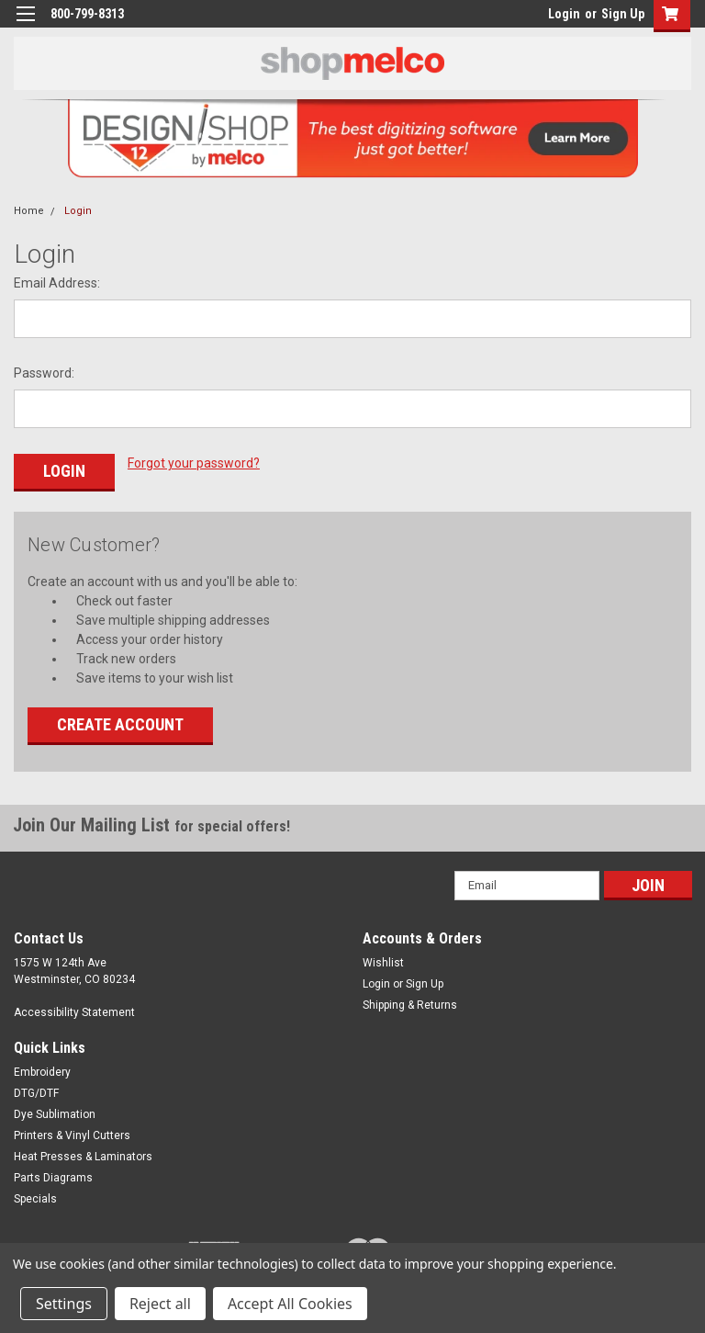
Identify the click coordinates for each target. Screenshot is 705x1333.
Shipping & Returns (410, 1004)
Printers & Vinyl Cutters (72, 1134)
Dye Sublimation (54, 1113)
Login (564, 13)
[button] (667, 16)
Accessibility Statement (74, 1011)
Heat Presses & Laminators (83, 1155)
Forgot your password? (194, 463)
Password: (44, 373)
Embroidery (42, 1071)
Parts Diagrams (53, 1176)
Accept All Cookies (290, 1303)
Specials (35, 1198)
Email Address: (57, 283)
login (543, 18)
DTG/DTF (36, 1092)
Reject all (160, 1303)
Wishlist (383, 961)
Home (29, 211)
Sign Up (622, 13)
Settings (64, 1303)
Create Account (120, 723)
